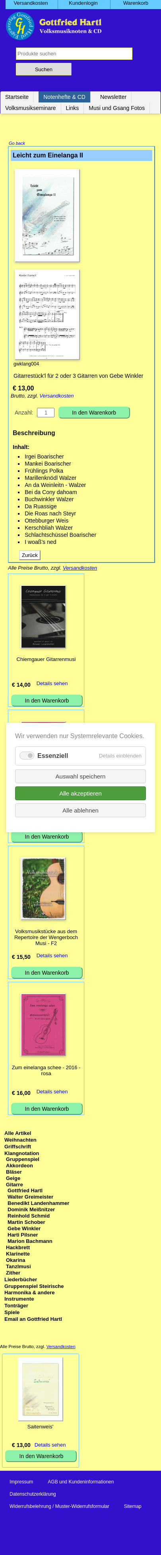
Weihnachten (20, 1141)
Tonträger (16, 1306)
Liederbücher (20, 1280)
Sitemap (133, 1507)
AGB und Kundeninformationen (81, 1482)
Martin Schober (26, 1223)
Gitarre (14, 1185)
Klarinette (18, 1255)
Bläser (14, 1173)
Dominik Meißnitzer (31, 1210)
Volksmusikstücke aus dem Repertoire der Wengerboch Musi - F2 (46, 938)
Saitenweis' (40, 1427)
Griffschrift (17, 1147)
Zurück (30, 556)
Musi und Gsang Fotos (117, 108)
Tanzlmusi (18, 1267)
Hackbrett (18, 1248)
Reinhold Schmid (29, 1217)
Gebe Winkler (24, 1229)
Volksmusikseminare (30, 108)
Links (72, 108)
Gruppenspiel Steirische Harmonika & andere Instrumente (34, 1293)
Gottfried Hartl (25, 1191)
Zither (13, 1274)
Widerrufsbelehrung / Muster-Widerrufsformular (59, 1507)
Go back (17, 144)
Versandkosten (56, 397)
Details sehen (52, 684)
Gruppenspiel (22, 1160)
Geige (13, 1179)
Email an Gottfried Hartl (33, 1320)
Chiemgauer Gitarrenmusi (46, 660)
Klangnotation (21, 1154)
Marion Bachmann (30, 1242)
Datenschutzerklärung (33, 1495)
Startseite (17, 97)
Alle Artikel (17, 1134)
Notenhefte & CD (64, 97)
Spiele (11, 1313)
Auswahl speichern (81, 776)
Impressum (21, 1482)
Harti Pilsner (23, 1236)
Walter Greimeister (30, 1198)
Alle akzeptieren (80, 793)
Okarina (15, 1261)
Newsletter (113, 97)
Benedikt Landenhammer (38, 1204)
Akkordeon (19, 1166)
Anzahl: (24, 413)
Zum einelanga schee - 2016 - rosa (46, 1071)
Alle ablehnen (80, 810)
